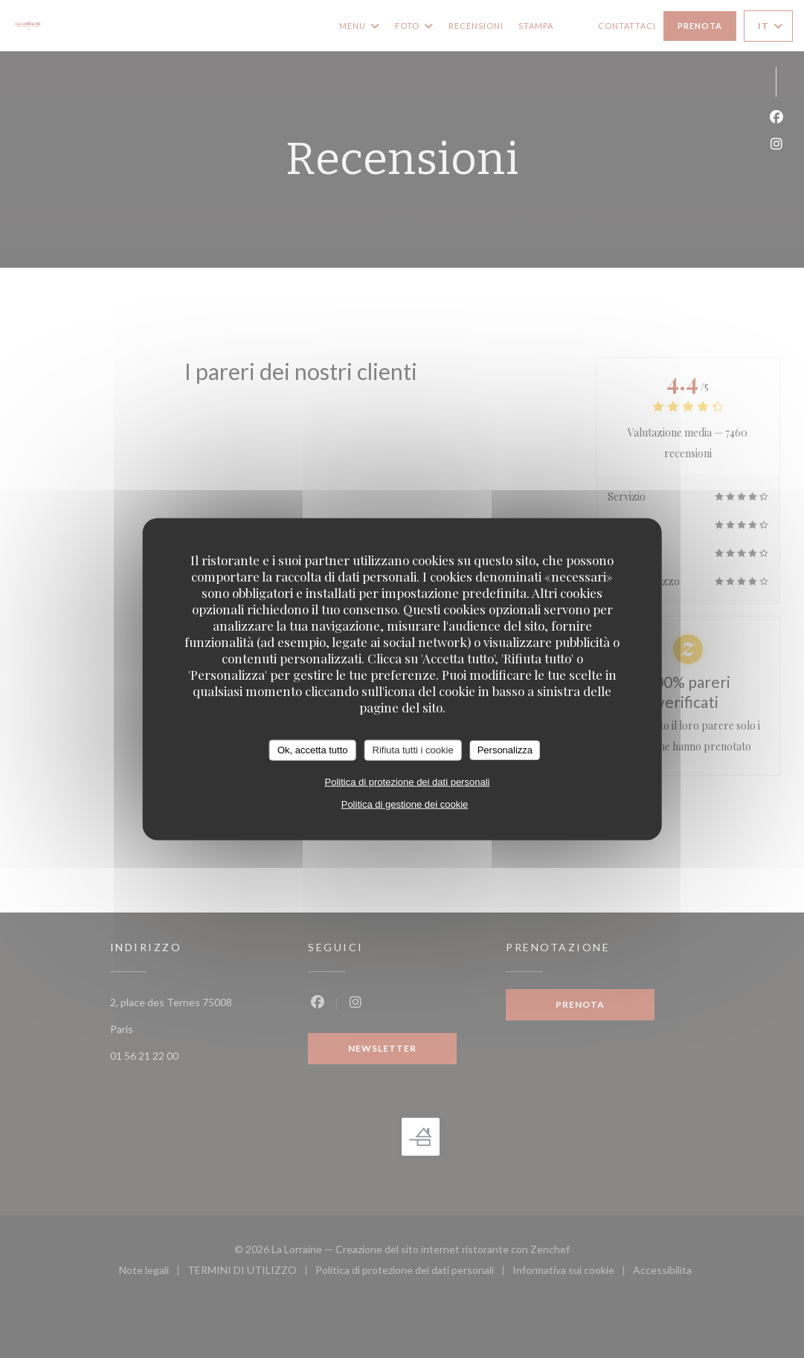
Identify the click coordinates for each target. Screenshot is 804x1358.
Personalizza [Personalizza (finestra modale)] (505, 750)
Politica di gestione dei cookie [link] (405, 803)
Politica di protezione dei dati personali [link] (407, 781)
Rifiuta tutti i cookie (413, 750)
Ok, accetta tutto (312, 750)
